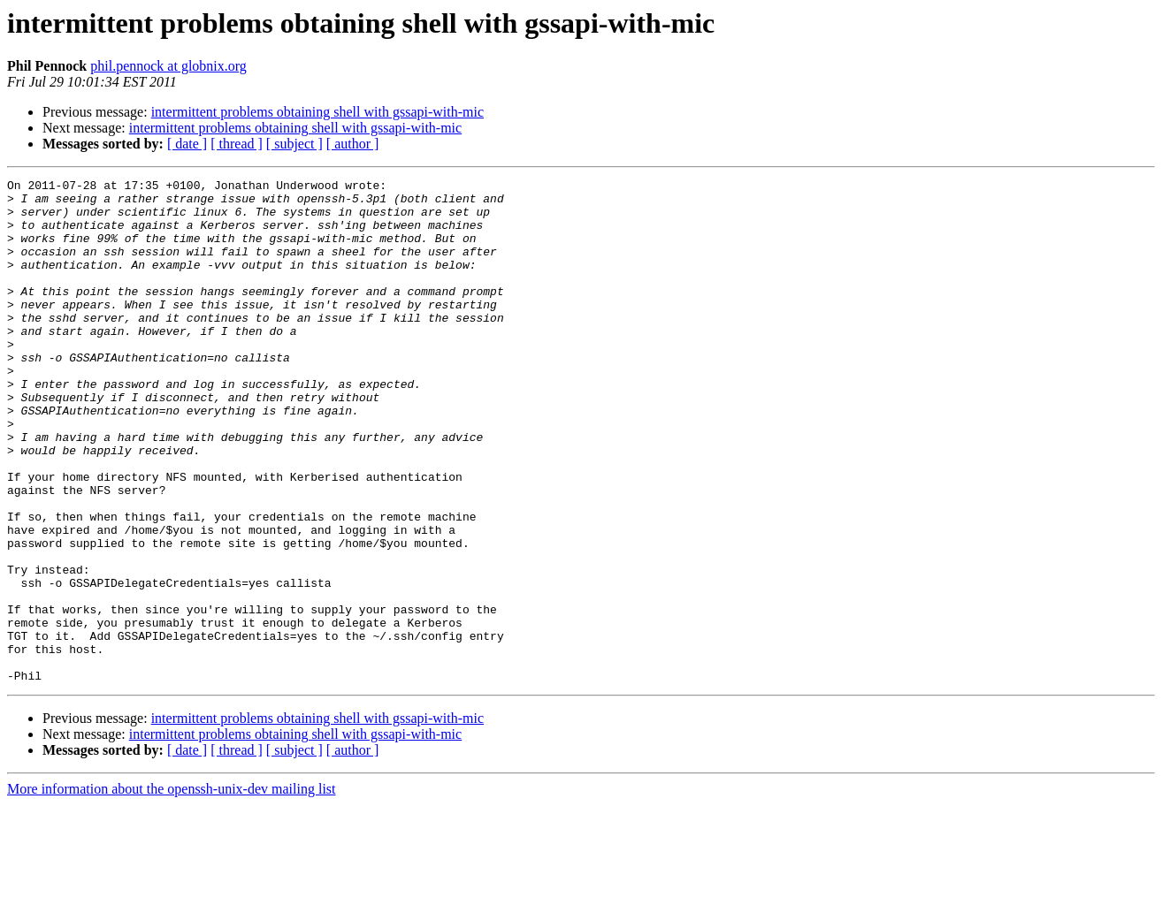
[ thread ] (236, 143)
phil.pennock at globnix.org (168, 65)
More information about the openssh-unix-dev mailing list (171, 889)
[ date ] (187, 143)
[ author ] (352, 143)
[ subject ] (294, 143)
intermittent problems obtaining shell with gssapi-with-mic (317, 111)
